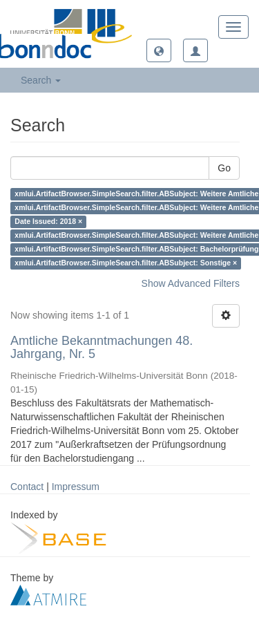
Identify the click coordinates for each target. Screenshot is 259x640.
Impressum (75, 486)
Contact (27, 486)
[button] (158, 50)
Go (224, 167)
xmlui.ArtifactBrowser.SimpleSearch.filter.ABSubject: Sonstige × (126, 263)
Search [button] (41, 80)
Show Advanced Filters (191, 283)
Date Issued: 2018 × (48, 222)
